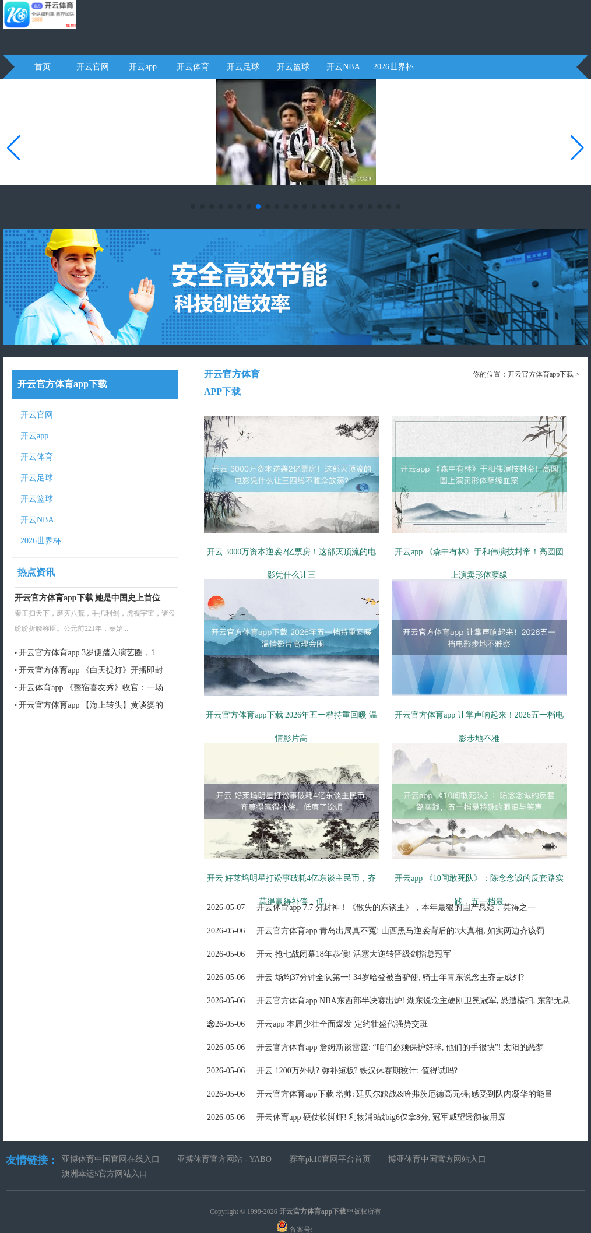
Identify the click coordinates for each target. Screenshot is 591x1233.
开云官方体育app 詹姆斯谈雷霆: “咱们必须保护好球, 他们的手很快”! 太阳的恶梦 (375, 1047)
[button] (577, 148)
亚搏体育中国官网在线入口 (111, 1159)
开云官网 (92, 66)
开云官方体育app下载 (541, 374)
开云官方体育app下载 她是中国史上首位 (87, 597)
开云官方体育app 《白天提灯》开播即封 (91, 670)
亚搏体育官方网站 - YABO (224, 1159)
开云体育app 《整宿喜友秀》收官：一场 (91, 687)
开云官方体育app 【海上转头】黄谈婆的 (91, 705)
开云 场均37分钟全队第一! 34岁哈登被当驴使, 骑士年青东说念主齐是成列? (365, 977)
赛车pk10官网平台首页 (330, 1159)
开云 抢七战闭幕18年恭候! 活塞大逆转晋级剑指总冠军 (329, 954)
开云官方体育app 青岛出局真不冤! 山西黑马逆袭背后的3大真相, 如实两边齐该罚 (375, 930)
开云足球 (243, 66)
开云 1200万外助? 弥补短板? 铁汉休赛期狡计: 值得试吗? (332, 1070)
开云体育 (193, 66)
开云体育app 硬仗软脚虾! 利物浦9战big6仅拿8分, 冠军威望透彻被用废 (356, 1117)
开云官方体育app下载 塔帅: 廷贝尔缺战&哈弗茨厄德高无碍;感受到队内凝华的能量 (380, 1094)
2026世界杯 (393, 66)
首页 (42, 66)
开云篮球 (293, 66)
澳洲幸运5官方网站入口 (104, 1173)
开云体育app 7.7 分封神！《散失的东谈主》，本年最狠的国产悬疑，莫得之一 (371, 907)
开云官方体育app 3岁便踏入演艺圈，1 (87, 652)
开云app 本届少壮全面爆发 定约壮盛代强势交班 (317, 1024)
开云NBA (343, 66)
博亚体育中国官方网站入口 (437, 1159)
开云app (143, 66)
